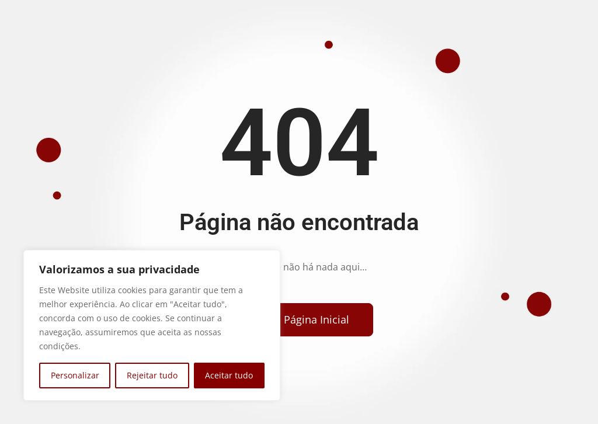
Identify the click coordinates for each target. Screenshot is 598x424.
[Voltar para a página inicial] (294, 319)
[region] (151, 325)
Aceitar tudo (229, 375)
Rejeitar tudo (152, 375)
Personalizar (75, 375)
